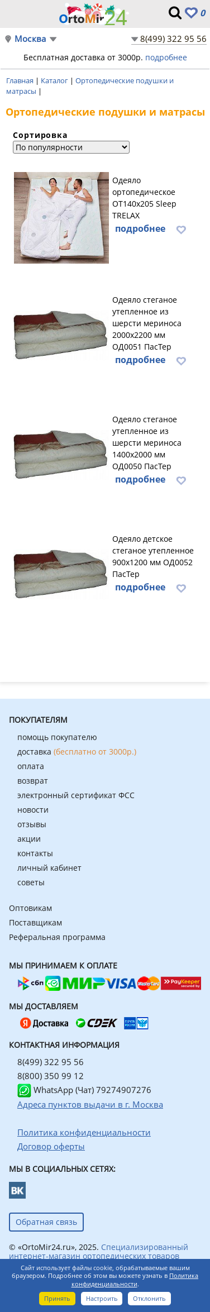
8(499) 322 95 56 (173, 38)
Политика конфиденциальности (135, 1279)
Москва (30, 39)
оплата (30, 766)
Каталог (55, 80)
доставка (76, 751)
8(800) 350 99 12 (50, 1075)
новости (33, 809)
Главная (20, 80)
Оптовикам (30, 908)
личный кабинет (49, 867)
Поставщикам (35, 922)
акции (29, 838)
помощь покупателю (57, 737)
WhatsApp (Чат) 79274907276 (84, 1089)
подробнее (166, 57)
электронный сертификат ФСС (76, 795)
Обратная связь (46, 1221)
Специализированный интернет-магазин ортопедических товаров (98, 1251)
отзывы (31, 824)
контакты (35, 853)
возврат (32, 780)
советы (31, 882)
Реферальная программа (57, 937)
